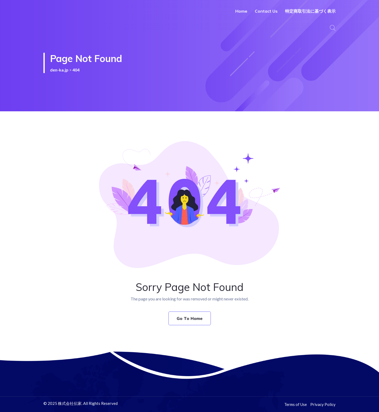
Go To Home (190, 318)
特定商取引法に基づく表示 (310, 11)
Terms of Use (295, 404)
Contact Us (266, 11)
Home (241, 11)
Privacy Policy (323, 404)
